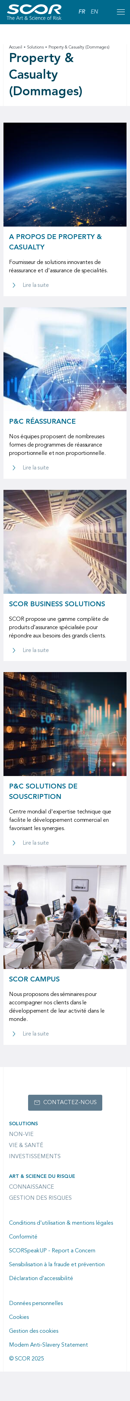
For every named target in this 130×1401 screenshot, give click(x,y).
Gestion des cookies (33, 1331)
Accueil (15, 47)
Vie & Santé (26, 1145)
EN (94, 12)
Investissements (35, 1157)
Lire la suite (36, 285)
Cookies (19, 1317)
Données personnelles (36, 1303)
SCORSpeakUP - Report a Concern (52, 1251)
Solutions (35, 47)
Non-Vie (21, 1134)
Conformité (23, 1237)
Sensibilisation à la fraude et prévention (57, 1265)
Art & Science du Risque (42, 1176)
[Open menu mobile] (120, 12)
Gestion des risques (40, 1198)
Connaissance (31, 1187)
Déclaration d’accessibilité (41, 1278)
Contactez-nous (70, 1102)
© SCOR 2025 (26, 1359)
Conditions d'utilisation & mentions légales (61, 1223)
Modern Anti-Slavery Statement (48, 1345)
